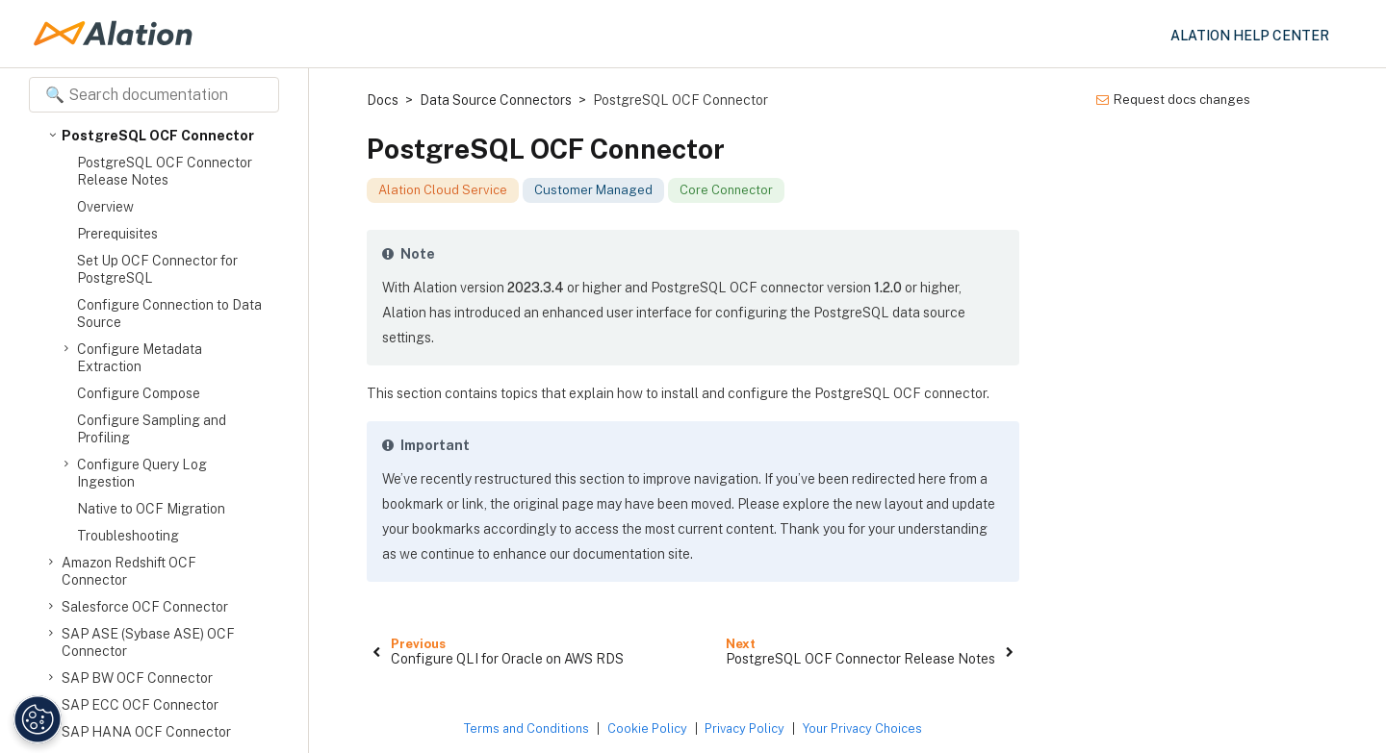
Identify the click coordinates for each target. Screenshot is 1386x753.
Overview (105, 206)
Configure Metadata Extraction (139, 357)
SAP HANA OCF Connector (146, 731)
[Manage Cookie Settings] (35, 719)
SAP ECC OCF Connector (140, 705)
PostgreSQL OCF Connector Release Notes (164, 171)
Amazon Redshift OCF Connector (129, 571)
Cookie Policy (647, 728)
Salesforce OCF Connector (145, 606)
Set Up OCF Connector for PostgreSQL (157, 269)
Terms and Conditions (526, 728)
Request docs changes (1173, 99)
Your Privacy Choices (862, 728)
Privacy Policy (744, 728)
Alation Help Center (1249, 35)
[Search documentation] (154, 95)
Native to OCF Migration (151, 508)
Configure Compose (138, 393)
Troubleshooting (128, 535)
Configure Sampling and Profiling (151, 429)
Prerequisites (117, 233)
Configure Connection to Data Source (169, 313)
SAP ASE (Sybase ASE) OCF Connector (148, 642)
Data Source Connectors (496, 100)
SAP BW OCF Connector (137, 678)
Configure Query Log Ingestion (142, 472)
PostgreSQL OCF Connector (158, 135)
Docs (382, 100)
